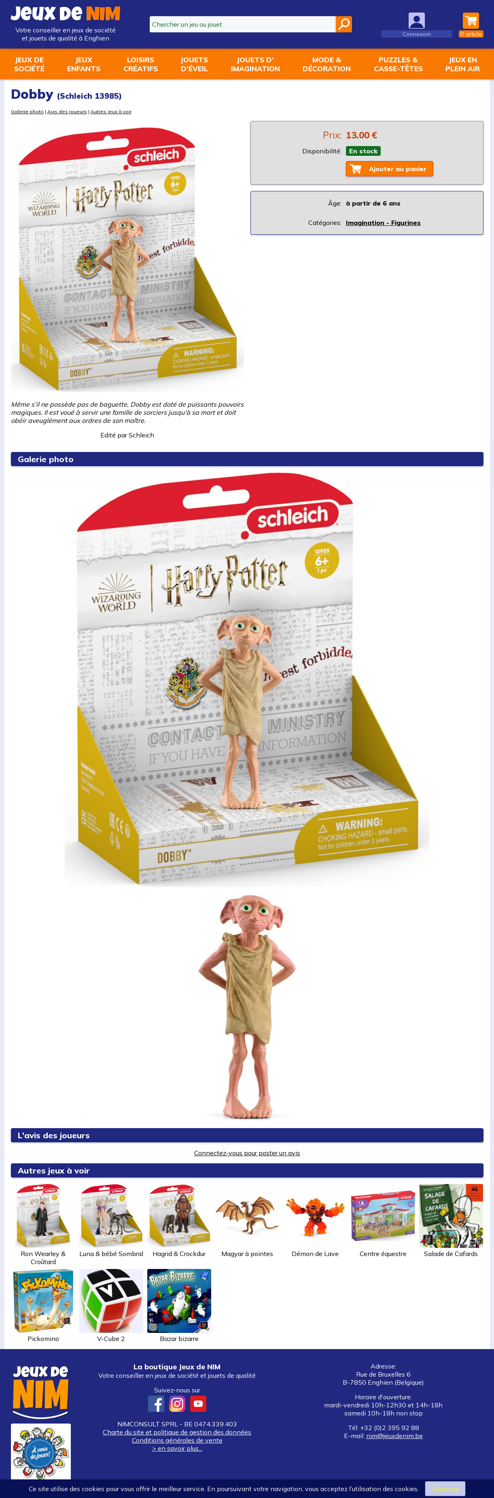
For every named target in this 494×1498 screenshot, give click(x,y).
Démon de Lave (315, 1221)
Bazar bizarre (179, 1306)
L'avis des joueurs (54, 1135)
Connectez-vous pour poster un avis (247, 1153)
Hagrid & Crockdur (179, 1221)
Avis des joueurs (67, 111)
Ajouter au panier (397, 169)
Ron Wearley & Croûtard (43, 1225)
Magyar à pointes (247, 1221)
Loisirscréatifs (140, 64)
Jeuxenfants (83, 64)
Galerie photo (27, 111)
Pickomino (43, 1306)
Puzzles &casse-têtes (398, 64)
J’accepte (445, 1489)
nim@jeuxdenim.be (394, 1436)
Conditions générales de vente (177, 1440)
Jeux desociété (29, 64)
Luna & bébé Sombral (111, 1221)
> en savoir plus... (177, 1448)
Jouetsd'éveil (194, 64)
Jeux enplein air (462, 64)
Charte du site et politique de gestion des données (177, 1432)
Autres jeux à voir (111, 111)
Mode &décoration (327, 64)
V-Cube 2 (111, 1306)
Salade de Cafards (451, 1221)
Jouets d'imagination (255, 64)
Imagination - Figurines (383, 223)
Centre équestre (383, 1221)
